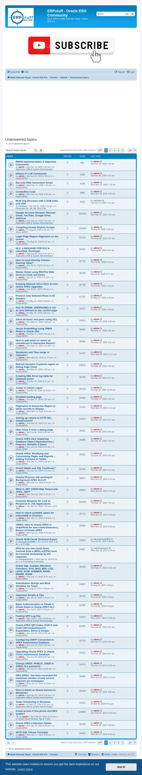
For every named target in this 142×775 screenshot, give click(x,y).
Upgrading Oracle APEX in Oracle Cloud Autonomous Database (35, 653)
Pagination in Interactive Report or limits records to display (35, 407)
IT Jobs (26, 544)
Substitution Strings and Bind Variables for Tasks (33, 584)
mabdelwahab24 (25, 559)
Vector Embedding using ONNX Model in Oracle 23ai (34, 330)
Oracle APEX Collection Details (34, 723)
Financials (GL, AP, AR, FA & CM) (31, 208)
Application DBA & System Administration (34, 169)
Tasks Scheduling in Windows (33, 701)
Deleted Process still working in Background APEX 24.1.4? (34, 478)
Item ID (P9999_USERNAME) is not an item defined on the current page (36, 309)
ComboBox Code (26, 191)
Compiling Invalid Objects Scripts (35, 227)
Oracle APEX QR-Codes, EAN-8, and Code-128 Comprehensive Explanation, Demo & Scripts (37, 628)
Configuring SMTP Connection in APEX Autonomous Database (35, 641)
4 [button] (118, 150)
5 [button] (122, 150)
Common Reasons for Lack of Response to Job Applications (33, 502)
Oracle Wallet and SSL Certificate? (35, 468)
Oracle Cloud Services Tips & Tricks (34, 719)
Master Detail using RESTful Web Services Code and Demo (35, 273)
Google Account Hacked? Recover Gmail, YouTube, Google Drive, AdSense (36, 215)
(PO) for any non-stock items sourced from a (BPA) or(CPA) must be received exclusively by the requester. (36, 552)
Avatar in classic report (29, 387)
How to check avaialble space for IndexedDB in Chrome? (35, 514)
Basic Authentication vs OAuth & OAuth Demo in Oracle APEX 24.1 (35, 605)
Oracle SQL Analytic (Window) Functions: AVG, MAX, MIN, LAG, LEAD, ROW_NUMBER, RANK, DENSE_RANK (35, 570)
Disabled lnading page (29, 397)
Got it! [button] (121, 767)
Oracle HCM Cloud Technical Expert (36, 539)
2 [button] (110, 150)
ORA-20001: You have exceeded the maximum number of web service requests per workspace (36, 678)
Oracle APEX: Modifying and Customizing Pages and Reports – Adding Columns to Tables (35, 456)
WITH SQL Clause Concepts (32, 732)
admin (21, 167)
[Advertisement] (71, 108)
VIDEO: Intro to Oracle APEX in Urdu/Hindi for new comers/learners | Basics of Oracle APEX (37, 527)
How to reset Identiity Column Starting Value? (33, 261)
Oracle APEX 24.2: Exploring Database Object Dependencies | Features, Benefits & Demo (34, 441)
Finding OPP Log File (28, 616)
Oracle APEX (22, 178)
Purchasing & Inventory (33, 561)
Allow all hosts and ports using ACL (36, 319)
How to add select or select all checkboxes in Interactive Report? (35, 342)
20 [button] (130, 150)
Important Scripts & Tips (30, 595)
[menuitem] (24, 72)
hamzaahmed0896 (26, 542)
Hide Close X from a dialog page (34, 429)
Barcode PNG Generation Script (34, 182)
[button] (100, 150)
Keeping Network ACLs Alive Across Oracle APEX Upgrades (37, 285)
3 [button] (114, 150)
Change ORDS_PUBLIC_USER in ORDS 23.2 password (35, 665)
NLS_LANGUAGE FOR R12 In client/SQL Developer (33, 249)
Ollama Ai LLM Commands (31, 173)
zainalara (22, 206)
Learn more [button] (25, 769)
